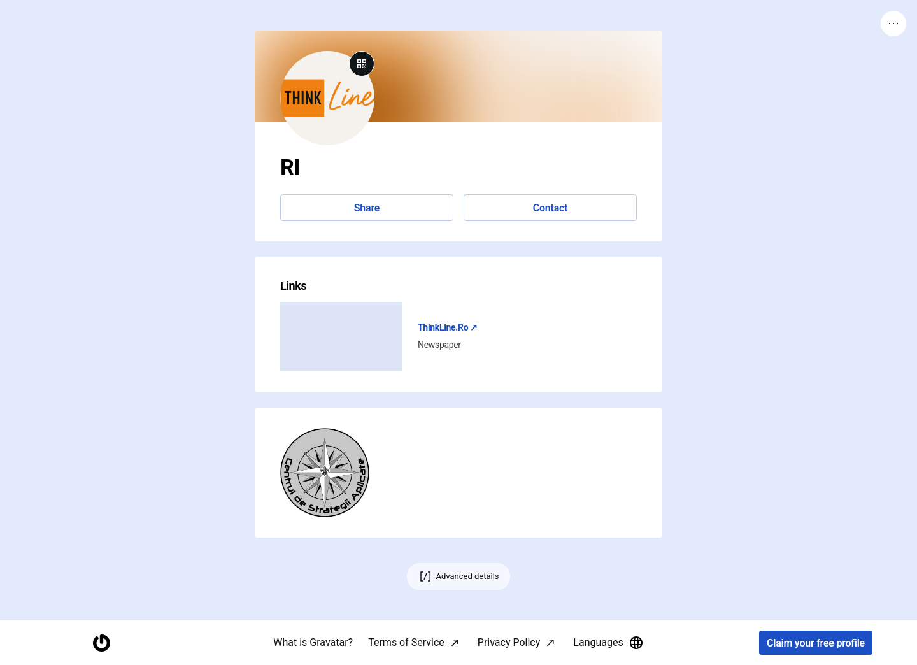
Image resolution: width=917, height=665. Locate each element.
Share (367, 208)
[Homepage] (101, 643)
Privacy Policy (509, 642)
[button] (324, 472)
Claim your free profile (816, 643)
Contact (550, 208)
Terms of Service (406, 642)
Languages (608, 642)
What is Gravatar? (313, 642)
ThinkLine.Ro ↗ (448, 327)
